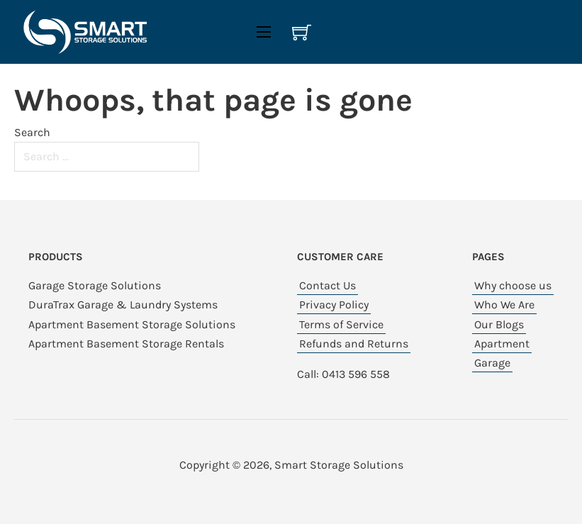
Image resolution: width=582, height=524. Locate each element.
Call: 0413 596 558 (343, 374)
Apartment (502, 343)
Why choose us (513, 285)
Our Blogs (499, 324)
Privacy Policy (334, 304)
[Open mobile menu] (264, 32)
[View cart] (301, 32)
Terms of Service (341, 324)
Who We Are (504, 304)
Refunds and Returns (353, 343)
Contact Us (327, 285)
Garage (492, 362)
